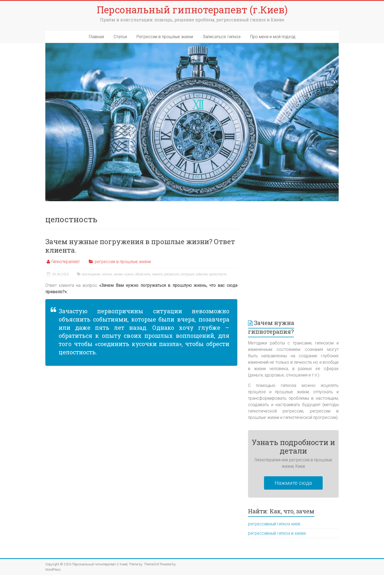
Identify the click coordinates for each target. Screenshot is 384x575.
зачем (118, 274)
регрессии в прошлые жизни (123, 261)
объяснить (142, 274)
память (157, 274)
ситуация (187, 274)
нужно (129, 274)
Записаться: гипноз (222, 36)
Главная (96, 36)
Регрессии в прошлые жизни (165, 36)
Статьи (120, 36)
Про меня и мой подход (272, 36)
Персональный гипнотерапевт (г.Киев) (192, 9)
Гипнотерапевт (65, 261)
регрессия (171, 274)
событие (201, 274)
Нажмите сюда (293, 483)
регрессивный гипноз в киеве (277, 533)
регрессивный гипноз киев (274, 523)
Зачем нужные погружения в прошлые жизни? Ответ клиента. (140, 246)
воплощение (91, 274)
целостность (218, 274)
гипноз (107, 274)
